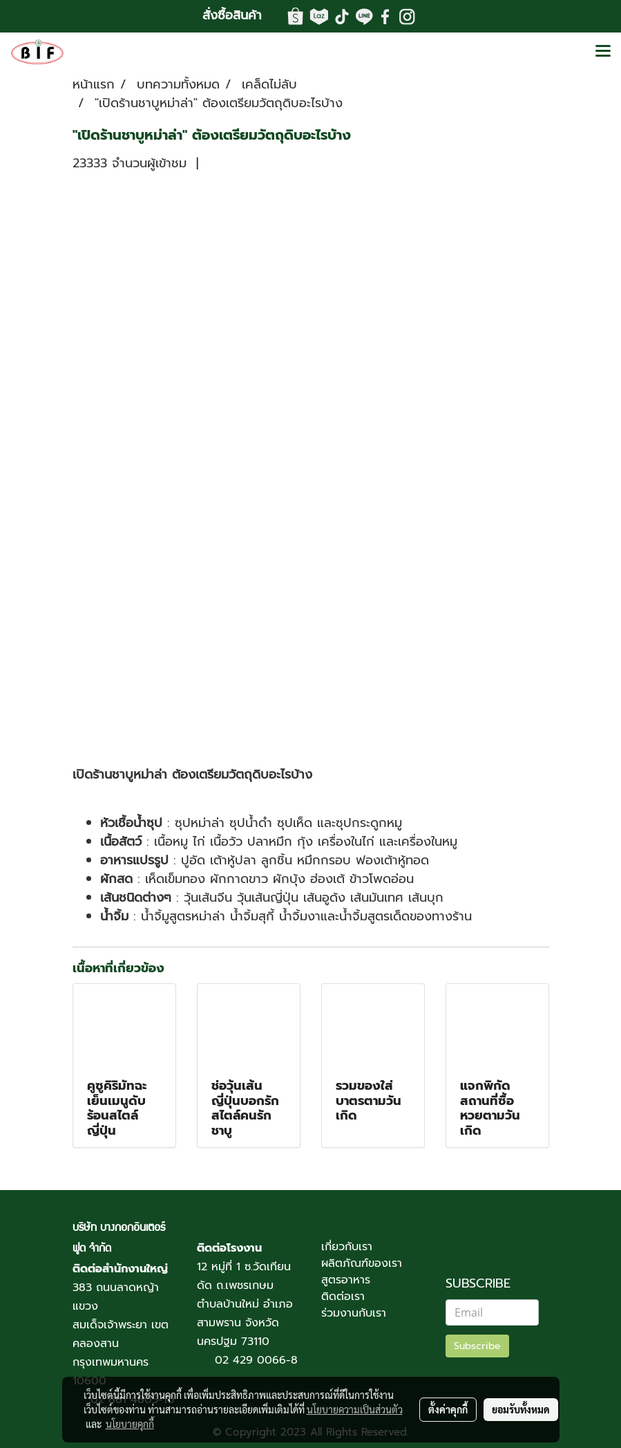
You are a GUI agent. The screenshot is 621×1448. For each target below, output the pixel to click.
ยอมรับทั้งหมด (521, 1409)
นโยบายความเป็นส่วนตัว (355, 1409)
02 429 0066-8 (256, 1360)
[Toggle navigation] (603, 52)
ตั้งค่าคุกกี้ (448, 1409)
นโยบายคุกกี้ (130, 1424)
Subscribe (477, 1346)
